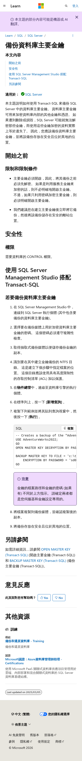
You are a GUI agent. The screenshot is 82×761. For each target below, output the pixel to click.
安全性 (13, 68)
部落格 (49, 735)
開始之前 (15, 63)
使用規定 (44, 741)
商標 (58, 741)
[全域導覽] (4, 6)
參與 (12, 741)
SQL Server (35, 35)
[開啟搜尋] (66, 6)
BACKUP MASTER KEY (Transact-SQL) (38, 560)
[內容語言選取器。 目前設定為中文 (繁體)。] (21, 714)
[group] (45, 450)
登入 (75, 6)
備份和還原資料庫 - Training (24, 641)
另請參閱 (15, 84)
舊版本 (34, 735)
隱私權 (24, 741)
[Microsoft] (41, 6)
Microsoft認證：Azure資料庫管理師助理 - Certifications (33, 661)
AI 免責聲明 (17, 735)
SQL (20, 35)
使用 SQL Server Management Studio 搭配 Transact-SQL (37, 76)
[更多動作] (73, 35)
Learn (9, 35)
